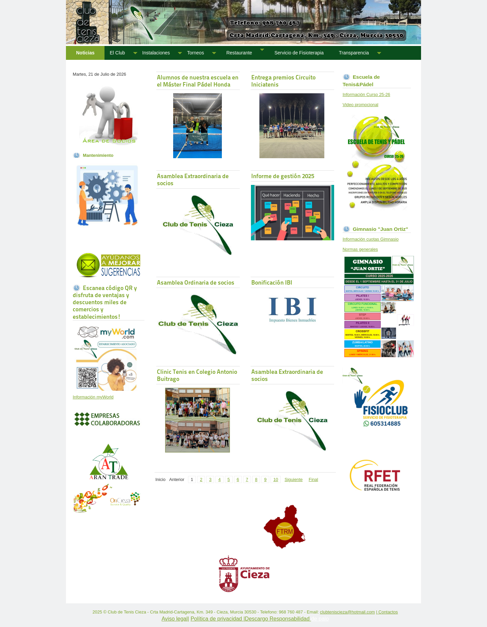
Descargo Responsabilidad (278, 619)
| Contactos (387, 611)
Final (313, 479)
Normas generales (360, 249)
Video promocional (360, 104)
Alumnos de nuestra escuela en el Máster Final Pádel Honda (197, 81)
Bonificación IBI (271, 282)
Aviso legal (175, 619)
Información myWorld (93, 397)
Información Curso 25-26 (366, 94)
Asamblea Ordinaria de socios (195, 282)
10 (275, 479)
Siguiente (293, 479)
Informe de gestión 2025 (282, 175)
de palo (320, 619)
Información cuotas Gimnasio (371, 239)
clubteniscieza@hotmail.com (347, 611)
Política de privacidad (217, 619)
